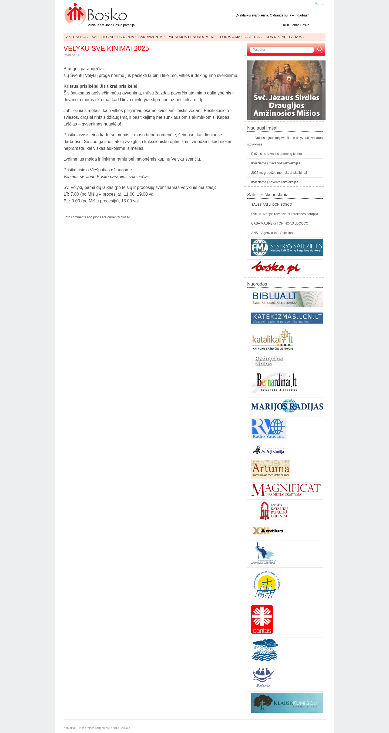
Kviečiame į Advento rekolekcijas (274, 182)
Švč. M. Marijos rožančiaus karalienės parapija (284, 214)
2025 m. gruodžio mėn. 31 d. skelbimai (279, 173)
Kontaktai (71, 727)
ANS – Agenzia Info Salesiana (272, 233)
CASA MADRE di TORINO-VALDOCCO (279, 223)
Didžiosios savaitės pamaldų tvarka (276, 154)
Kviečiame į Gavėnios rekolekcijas (275, 163)
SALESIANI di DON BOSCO (271, 204)
